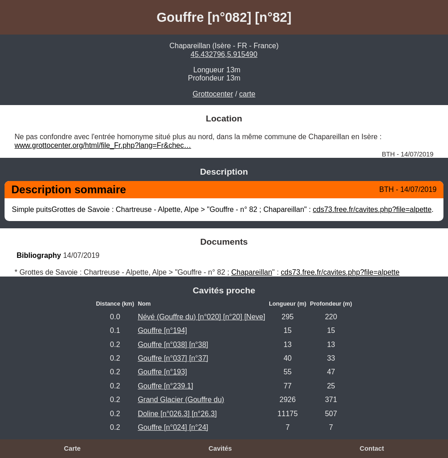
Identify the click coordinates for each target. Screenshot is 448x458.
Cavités (220, 448)
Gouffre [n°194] (162, 330)
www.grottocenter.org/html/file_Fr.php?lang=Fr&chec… (103, 145)
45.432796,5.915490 (224, 54)
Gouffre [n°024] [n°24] (173, 427)
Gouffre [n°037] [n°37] (173, 358)
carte (247, 94)
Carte (72, 448)
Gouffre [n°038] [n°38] (173, 344)
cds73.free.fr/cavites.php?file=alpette (372, 209)
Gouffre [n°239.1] (165, 386)
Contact (372, 448)
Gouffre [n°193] (162, 372)
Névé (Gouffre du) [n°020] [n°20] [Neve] (201, 317)
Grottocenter (213, 94)
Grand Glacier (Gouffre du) (181, 399)
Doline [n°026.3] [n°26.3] (177, 414)
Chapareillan (251, 272)
